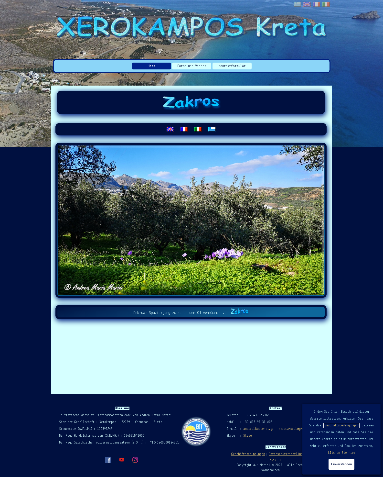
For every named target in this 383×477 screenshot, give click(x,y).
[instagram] (135, 460)
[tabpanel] (191, 129)
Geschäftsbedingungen (341, 425)
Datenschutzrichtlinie (286, 454)
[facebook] (108, 460)
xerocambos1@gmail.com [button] (296, 429)
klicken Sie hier (341, 453)
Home (151, 66)
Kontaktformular (232, 66)
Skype (247, 435)
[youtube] (122, 460)
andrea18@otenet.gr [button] (258, 429)
